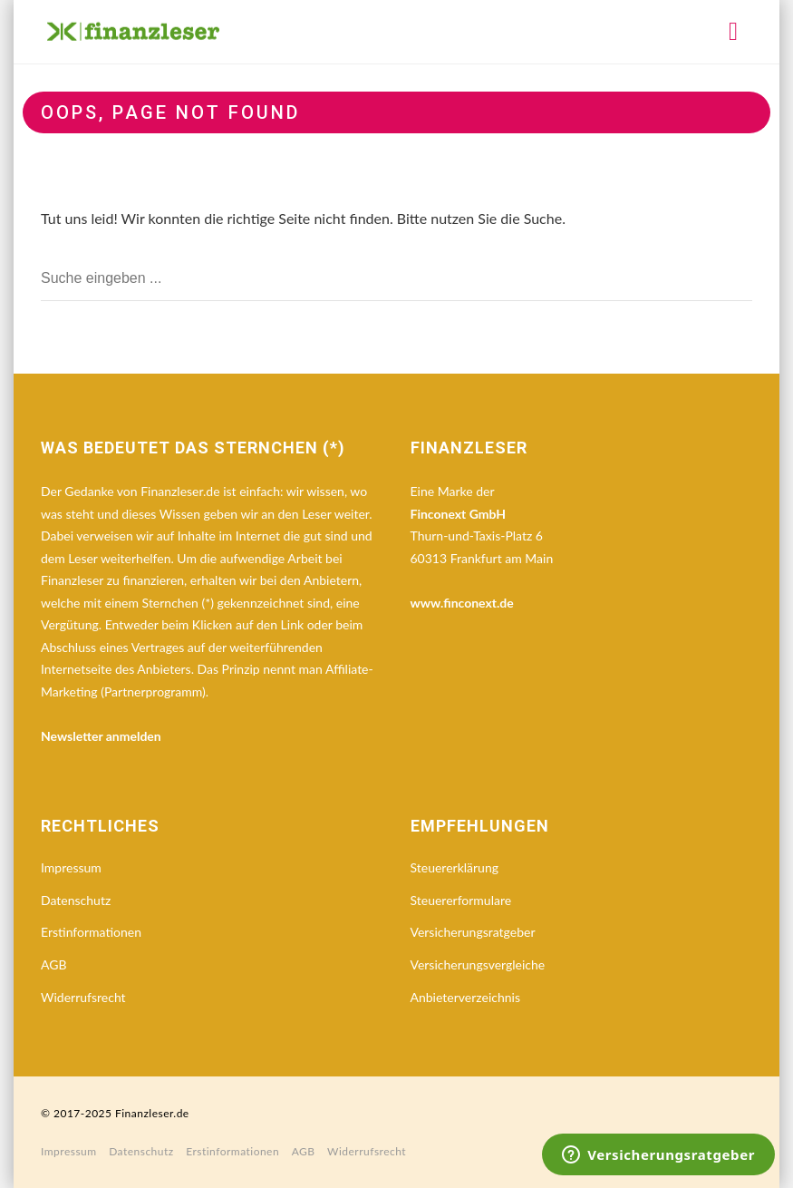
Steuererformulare (461, 900)
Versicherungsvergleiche (478, 964)
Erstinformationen (91, 932)
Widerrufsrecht (83, 997)
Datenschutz (76, 900)
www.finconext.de (462, 602)
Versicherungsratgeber (473, 932)
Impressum (71, 867)
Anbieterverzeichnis (465, 997)
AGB (54, 964)
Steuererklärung (455, 867)
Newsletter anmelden (101, 736)
